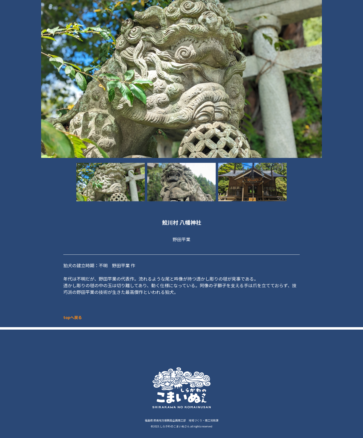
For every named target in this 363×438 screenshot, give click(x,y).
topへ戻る (72, 317)
